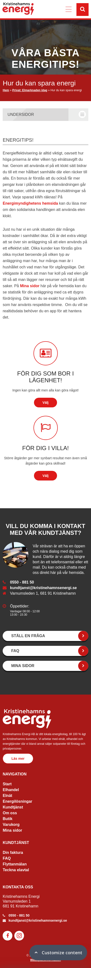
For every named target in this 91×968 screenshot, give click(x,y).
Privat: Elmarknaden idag (29, 90)
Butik (7, 819)
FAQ (7, 858)
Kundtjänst (13, 807)
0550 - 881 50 (22, 582)
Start (7, 784)
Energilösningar (17, 801)
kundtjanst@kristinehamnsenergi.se (43, 588)
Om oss (10, 813)
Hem (6, 90)
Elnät (7, 796)
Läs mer (18, 758)
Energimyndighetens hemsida (30, 203)
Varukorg (11, 824)
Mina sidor (29, 286)
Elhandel (11, 790)
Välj (45, 402)
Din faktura (13, 852)
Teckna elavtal (16, 870)
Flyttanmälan (15, 864)
